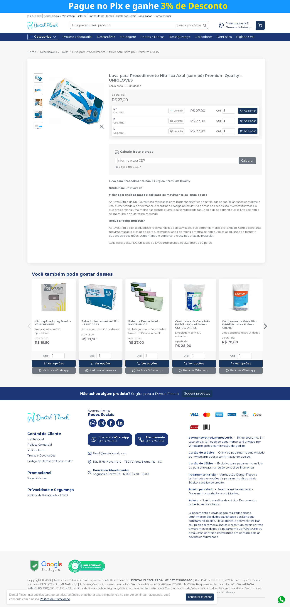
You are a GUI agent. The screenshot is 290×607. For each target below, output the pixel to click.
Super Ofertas (36, 478)
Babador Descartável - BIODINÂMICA (144, 323)
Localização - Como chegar (154, 16)
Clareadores (203, 37)
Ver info (176, 110)
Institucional (34, 16)
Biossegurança (179, 37)
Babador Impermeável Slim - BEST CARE (100, 323)
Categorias (42, 37)
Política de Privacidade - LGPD (47, 495)
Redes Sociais (52, 16)
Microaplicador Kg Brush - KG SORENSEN (53, 323)
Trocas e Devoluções (41, 455)
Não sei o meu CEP (128, 166)
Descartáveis (106, 37)
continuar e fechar (200, 596)
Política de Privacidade (55, 599)
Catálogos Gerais (126, 16)
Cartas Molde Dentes (101, 16)
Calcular (247, 160)
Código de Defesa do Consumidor (50, 461)
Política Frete (36, 450)
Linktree (82, 16)
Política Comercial (39, 444)
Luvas (64, 52)
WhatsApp (68, 16)
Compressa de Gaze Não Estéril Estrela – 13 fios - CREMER (239, 324)
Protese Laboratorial (77, 37)
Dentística (224, 37)
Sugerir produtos (197, 393)
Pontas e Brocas (152, 37)
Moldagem (128, 37)
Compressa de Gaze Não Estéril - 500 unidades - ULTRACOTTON (192, 324)
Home (31, 52)
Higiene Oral (245, 37)
